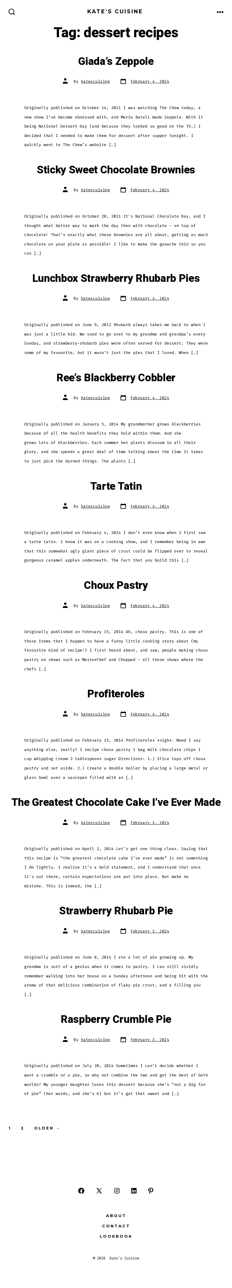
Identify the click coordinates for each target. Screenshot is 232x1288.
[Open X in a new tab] (99, 1190)
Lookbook (116, 1236)
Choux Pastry (116, 585)
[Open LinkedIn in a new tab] (134, 1190)
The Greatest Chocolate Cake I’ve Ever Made (116, 802)
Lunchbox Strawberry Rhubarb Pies (116, 278)
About (116, 1215)
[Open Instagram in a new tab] (117, 1190)
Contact (116, 1226)
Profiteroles (115, 694)
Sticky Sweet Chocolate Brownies (116, 170)
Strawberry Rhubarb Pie (116, 911)
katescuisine (95, 81)
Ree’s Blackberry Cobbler (116, 378)
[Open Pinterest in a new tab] (150, 1190)
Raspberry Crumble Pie (116, 1019)
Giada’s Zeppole (115, 61)
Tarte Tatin (116, 486)
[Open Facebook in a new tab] (81, 1190)
